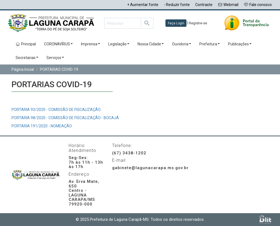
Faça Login (176, 23)
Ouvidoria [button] (181, 44)
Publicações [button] (240, 44)
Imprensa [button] (90, 44)
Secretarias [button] (27, 57)
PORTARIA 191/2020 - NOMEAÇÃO (41, 126)
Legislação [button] (118, 44)
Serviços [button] (55, 57)
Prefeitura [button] (209, 44)
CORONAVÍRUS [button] (58, 44)
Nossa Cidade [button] (151, 44)
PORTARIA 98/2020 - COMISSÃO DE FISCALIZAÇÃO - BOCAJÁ (65, 118)
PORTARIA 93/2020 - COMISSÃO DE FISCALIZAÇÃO (56, 109)
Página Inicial (22, 69)
